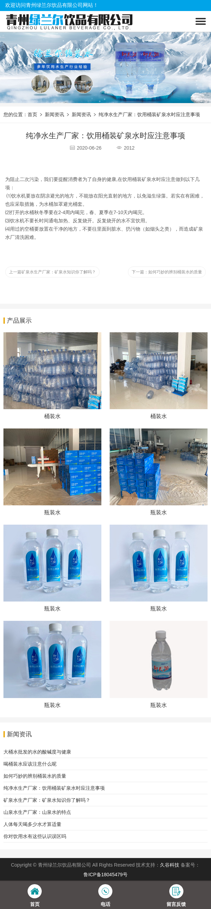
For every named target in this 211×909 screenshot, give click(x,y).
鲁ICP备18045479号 (105, 874)
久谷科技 (169, 865)
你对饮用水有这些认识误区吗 (34, 836)
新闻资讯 (54, 114)
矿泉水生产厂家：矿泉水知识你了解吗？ (46, 800)
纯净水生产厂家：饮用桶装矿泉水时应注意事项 (149, 114)
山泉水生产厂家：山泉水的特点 (37, 812)
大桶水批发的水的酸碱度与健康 (37, 752)
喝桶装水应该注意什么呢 (30, 764)
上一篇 (52, 272)
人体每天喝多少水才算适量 (32, 824)
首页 (32, 114)
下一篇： (167, 272)
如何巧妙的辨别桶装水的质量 (34, 776)
